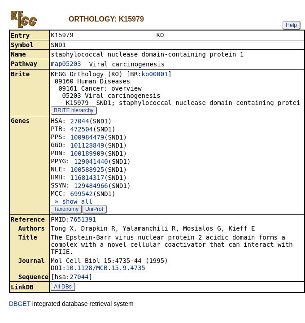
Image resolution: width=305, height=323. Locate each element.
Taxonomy (66, 210)
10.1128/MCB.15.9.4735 (105, 268)
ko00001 (155, 75)
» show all (71, 202)
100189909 (87, 154)
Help (291, 25)
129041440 (91, 162)
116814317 (87, 178)
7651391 (83, 220)
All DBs (62, 287)
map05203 (66, 64)
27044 (79, 122)
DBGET (19, 304)
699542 (81, 194)
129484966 (91, 186)
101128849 (87, 146)
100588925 (87, 170)
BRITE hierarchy (73, 111)
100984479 (87, 138)
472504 (81, 130)
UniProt (94, 210)
